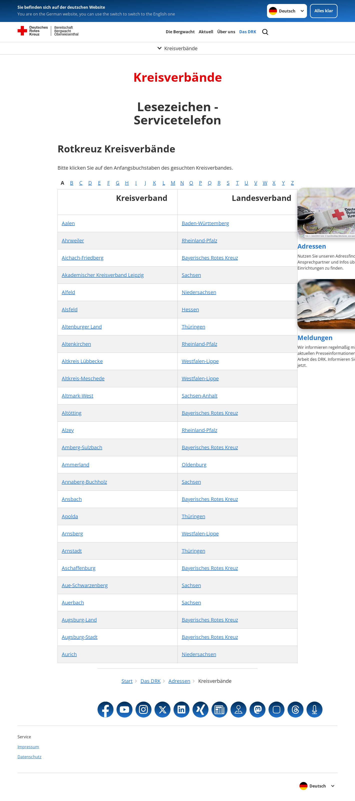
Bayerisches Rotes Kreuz (210, 257)
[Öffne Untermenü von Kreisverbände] (177, 48)
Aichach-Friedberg (83, 257)
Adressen (312, 246)
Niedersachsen (199, 292)
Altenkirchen (76, 344)
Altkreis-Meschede (83, 378)
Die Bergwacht (180, 31)
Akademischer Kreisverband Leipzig (103, 275)
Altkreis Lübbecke (82, 361)
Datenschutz (30, 757)
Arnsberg (72, 533)
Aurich (69, 654)
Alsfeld (70, 309)
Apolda (70, 516)
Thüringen (193, 326)
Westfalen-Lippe (200, 361)
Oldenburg (194, 464)
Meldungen (315, 337)
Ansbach (72, 499)
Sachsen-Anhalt (200, 395)
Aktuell (206, 31)
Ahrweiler (73, 240)
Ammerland (75, 464)
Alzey (68, 430)
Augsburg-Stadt (80, 637)
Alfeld (68, 292)
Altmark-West (77, 395)
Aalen (68, 223)
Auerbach (73, 602)
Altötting (72, 412)
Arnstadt (72, 550)
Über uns (226, 31)
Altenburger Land (82, 326)
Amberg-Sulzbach (82, 447)
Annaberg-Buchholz (84, 481)
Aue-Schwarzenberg (85, 585)
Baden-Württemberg (205, 223)
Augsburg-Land (79, 619)
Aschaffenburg (79, 568)
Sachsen (191, 275)
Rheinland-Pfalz (199, 240)
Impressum (28, 747)
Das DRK (247, 31)
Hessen (190, 309)
